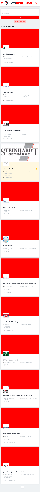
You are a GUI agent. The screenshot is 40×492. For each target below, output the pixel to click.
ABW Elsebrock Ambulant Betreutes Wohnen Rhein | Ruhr (19, 284)
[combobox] (20, 10)
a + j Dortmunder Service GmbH (12, 130)
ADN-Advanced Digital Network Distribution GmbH (17, 395)
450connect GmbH (8, 92)
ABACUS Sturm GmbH (9, 207)
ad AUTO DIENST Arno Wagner (11, 322)
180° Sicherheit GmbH (9, 54)
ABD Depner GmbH (8, 245)
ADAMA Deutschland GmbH (10, 360)
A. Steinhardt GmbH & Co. (10, 169)
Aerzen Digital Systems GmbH (11, 433)
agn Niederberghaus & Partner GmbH (13, 472)
